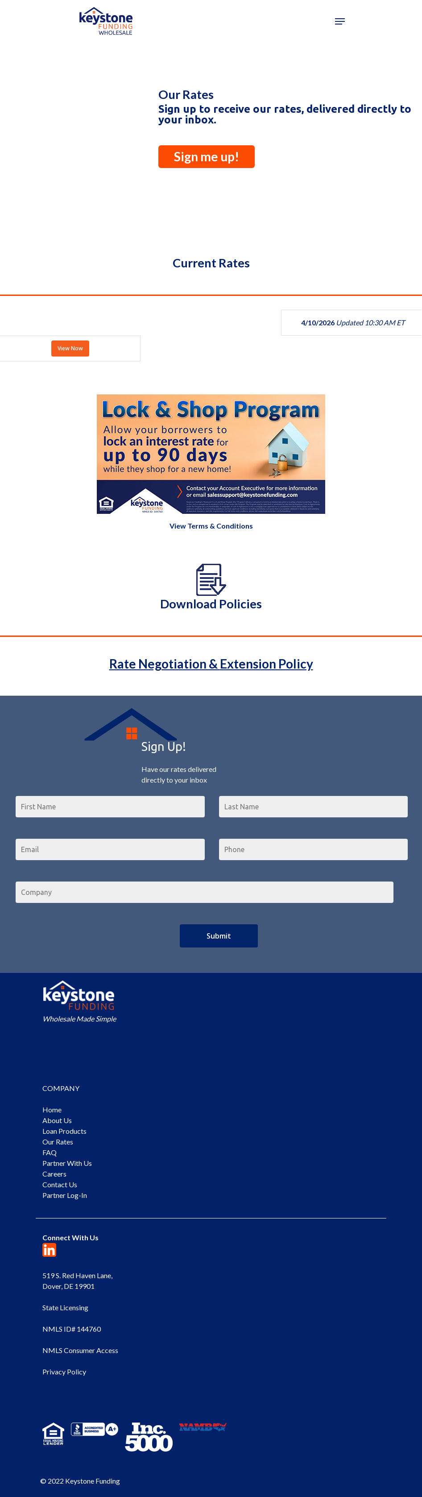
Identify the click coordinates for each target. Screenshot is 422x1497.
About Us (57, 1120)
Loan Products (64, 1131)
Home (52, 1109)
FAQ (49, 1152)
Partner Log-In (64, 1195)
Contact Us (59, 1184)
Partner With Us (67, 1163)
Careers (54, 1173)
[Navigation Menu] (340, 21)
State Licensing (65, 1307)
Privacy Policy (64, 1371)
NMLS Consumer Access (80, 1350)
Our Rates (57, 1141)
